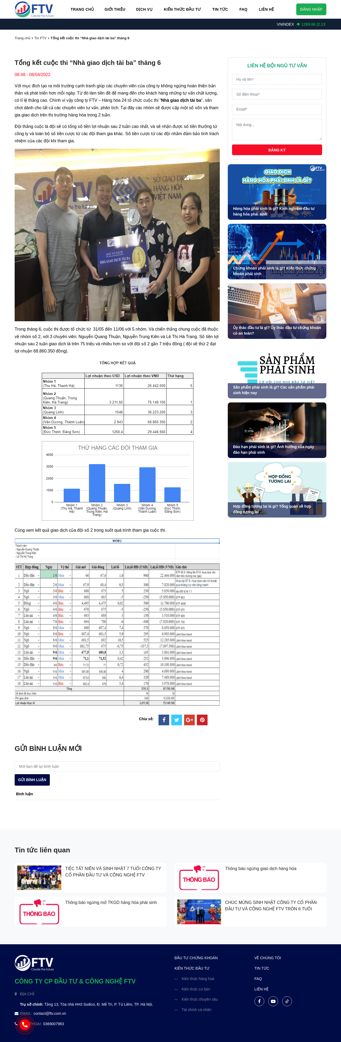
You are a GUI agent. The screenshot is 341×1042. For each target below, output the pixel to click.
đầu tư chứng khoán (196, 958)
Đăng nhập (311, 9)
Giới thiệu (114, 9)
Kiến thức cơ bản (196, 989)
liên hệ (261, 989)
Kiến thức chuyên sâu (200, 999)
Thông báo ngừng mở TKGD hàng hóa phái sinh (111, 902)
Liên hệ (266, 9)
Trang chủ (82, 9)
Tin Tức (220, 9)
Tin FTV (40, 38)
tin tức (261, 968)
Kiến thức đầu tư (182, 9)
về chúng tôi (267, 958)
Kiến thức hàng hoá (198, 979)
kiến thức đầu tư (191, 968)
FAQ (243, 9)
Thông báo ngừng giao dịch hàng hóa (261, 868)
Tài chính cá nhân (196, 1010)
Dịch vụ (144, 9)
